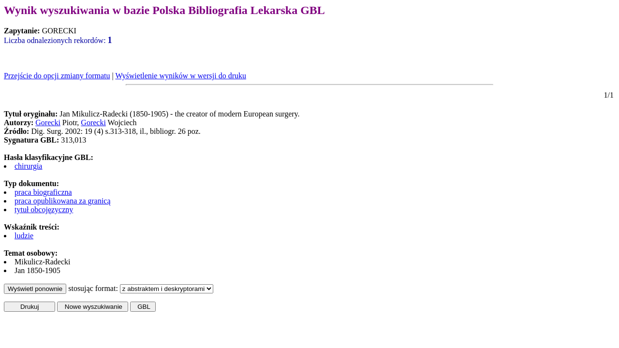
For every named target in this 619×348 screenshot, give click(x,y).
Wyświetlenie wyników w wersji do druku (180, 76)
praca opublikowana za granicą (63, 201)
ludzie (24, 236)
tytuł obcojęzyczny (44, 209)
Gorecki (47, 122)
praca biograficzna (43, 192)
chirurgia (28, 166)
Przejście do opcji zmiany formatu (57, 76)
